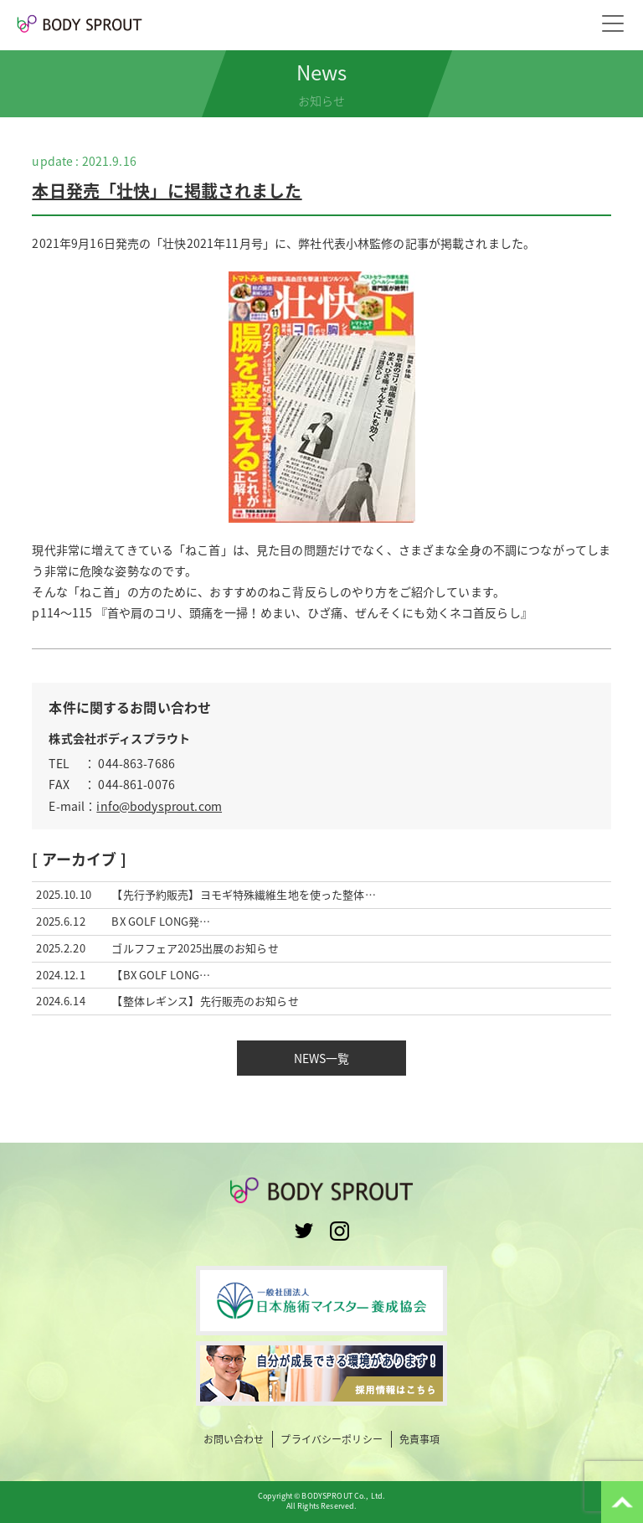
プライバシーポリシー (331, 1440)
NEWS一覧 (322, 1058)
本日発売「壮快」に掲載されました (166, 190)
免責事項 (419, 1440)
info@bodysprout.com (159, 806)
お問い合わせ (234, 1440)
